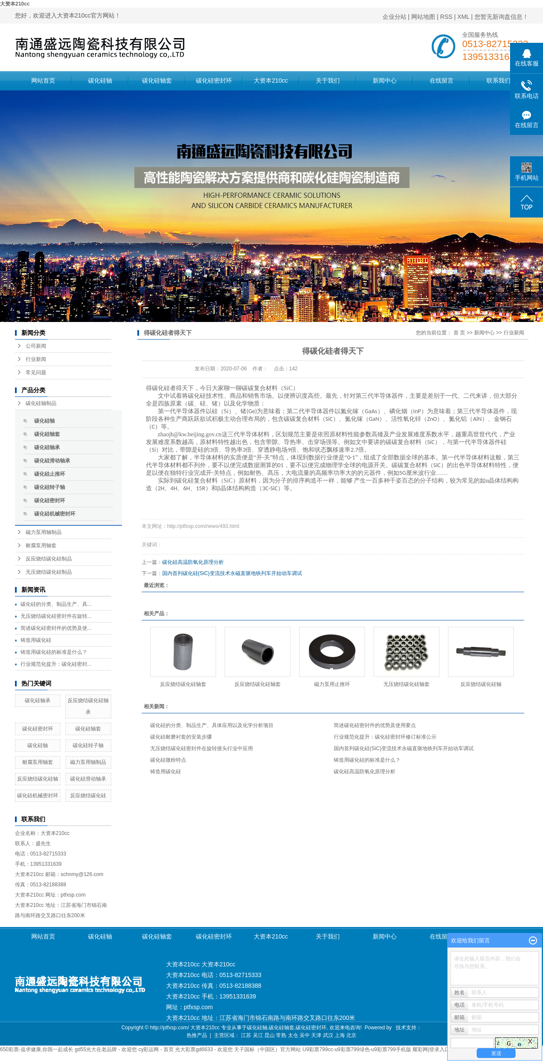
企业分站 (395, 16)
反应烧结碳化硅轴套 (183, 684)
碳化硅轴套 (157, 80)
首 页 (459, 333)
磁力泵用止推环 (332, 684)
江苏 (246, 1035)
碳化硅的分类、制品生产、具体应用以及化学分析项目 (211, 725)
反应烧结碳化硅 (88, 796)
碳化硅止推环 (49, 474)
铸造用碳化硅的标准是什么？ (54, 652)
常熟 (281, 1035)
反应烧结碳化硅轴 (37, 779)
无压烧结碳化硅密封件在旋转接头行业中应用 (201, 748)
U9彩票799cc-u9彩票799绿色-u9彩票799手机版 (357, 1049)
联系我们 (498, 80)
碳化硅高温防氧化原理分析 (193, 562)
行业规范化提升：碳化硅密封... (56, 664)
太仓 (293, 1035)
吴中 (305, 1035)
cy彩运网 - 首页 (156, 1049)
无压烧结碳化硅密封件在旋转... (56, 616)
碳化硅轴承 (47, 447)
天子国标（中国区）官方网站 (267, 1049)
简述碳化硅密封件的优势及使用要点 (375, 725)
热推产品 (197, 1035)
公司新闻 (36, 346)
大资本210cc (15, 4)
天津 (316, 1035)
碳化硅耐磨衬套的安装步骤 (181, 737)
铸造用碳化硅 (36, 640)
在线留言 (442, 80)
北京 (351, 1035)
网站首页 (43, 80)
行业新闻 (36, 359)
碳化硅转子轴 (49, 487)
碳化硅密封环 (214, 80)
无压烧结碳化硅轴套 (406, 684)
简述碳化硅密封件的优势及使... (56, 628)
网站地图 (423, 16)
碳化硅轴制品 (41, 403)
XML (463, 16)
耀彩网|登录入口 (431, 1049)
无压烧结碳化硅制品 (49, 572)
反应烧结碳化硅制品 (49, 559)
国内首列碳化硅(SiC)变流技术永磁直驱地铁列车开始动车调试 (232, 573)
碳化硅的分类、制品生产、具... (56, 604)
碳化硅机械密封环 (54, 514)
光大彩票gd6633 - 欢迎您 (204, 1049)
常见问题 (36, 373)
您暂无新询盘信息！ (501, 16)
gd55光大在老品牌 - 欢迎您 (106, 1049)
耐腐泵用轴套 (41, 545)
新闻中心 (385, 80)
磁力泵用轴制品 (44, 532)
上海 (340, 1035)
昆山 (269, 1035)
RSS (446, 16)
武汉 (328, 1035)
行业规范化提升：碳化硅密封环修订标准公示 (385, 737)
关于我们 (328, 80)
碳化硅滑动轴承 (52, 461)
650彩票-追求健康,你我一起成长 (36, 1049)
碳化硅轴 (100, 80)
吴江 (258, 1035)
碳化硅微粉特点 (168, 760)
